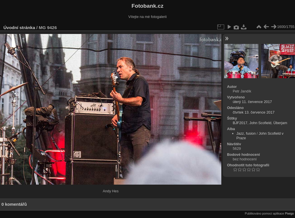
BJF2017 (240, 123)
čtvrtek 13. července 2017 (254, 112)
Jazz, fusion (246, 133)
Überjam (280, 123)
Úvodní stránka (19, 27)
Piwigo (289, 213)
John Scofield (260, 123)
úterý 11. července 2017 (252, 102)
